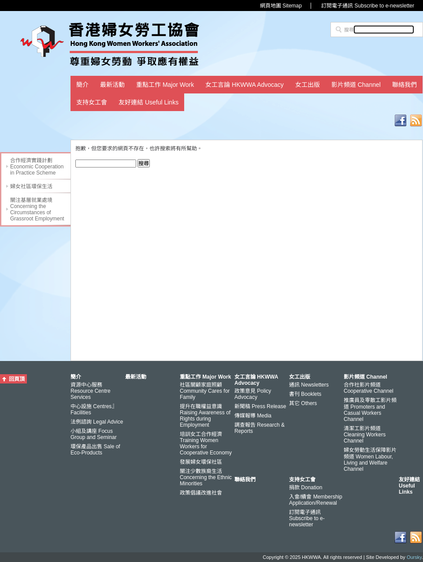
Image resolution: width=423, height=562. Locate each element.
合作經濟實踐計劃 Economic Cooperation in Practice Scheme (36, 166)
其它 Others (303, 403)
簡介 (82, 84)
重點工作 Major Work (165, 84)
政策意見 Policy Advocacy (252, 394)
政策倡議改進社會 (201, 493)
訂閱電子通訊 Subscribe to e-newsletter (367, 6)
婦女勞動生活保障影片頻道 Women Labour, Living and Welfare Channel (370, 459)
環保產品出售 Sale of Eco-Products (95, 449)
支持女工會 (91, 102)
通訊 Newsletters (309, 385)
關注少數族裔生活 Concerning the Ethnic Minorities (206, 477)
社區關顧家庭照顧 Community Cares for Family (205, 391)
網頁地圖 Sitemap (281, 6)
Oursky (414, 557)
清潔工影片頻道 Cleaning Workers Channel (365, 434)
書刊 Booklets (305, 394)
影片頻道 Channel (356, 84)
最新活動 (112, 84)
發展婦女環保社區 (201, 462)
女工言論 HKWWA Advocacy (244, 84)
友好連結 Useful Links (148, 102)
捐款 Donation (305, 487)
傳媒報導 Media (252, 416)
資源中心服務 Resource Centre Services (90, 391)
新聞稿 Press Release (260, 406)
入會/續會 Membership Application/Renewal (315, 500)
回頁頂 (17, 379)
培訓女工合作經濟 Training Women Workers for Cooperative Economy (206, 443)
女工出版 (307, 84)
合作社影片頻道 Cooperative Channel (368, 388)
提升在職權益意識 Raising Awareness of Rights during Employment (205, 415)
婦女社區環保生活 (31, 186)
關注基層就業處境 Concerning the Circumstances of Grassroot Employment (37, 209)
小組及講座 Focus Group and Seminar (93, 434)
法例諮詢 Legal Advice (96, 422)
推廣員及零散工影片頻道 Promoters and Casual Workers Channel (370, 409)
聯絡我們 (404, 84)
